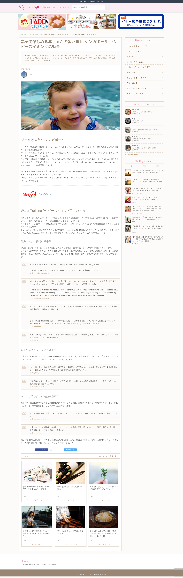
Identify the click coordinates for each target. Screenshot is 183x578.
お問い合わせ (51, 566)
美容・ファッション (135, 94)
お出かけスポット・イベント (138, 46)
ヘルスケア (131, 57)
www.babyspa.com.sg (41, 274)
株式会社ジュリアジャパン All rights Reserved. (91, 576)
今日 (130, 166)
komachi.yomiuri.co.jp (41, 421)
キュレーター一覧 (131, 154)
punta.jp (37, 342)
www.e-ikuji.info (39, 388)
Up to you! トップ (25, 34)
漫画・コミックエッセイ (136, 88)
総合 (157, 166)
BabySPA (45, 195)
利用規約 (43, 566)
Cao (26, 74)
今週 (144, 166)
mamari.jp (37, 328)
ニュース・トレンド (135, 51)
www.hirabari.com (40, 434)
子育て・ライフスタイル (136, 78)
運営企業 (37, 566)
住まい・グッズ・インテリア (138, 67)
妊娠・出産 (131, 72)
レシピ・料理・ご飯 (135, 62)
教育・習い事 (37, 34)
